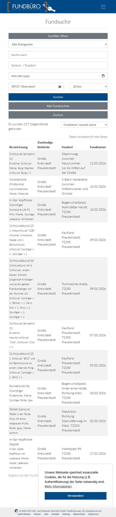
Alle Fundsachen (58, 106)
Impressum (93, 514)
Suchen (58, 97)
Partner (37, 514)
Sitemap (66, 514)
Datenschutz (79, 514)
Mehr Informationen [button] (58, 486)
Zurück (58, 115)
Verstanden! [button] (76, 495)
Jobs (46, 514)
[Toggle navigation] (103, 7)
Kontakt (55, 514)
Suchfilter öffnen (58, 36)
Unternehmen (24, 514)
